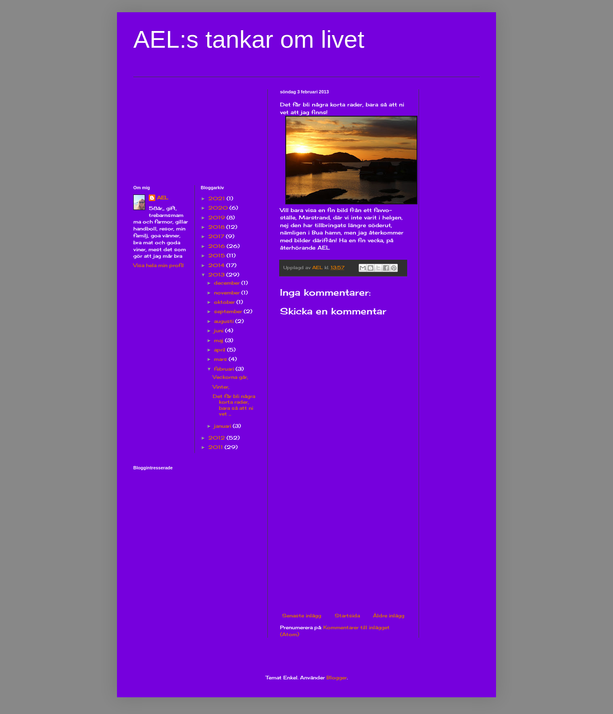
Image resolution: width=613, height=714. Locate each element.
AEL (162, 198)
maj (219, 340)
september (229, 311)
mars (221, 359)
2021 (217, 198)
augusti (224, 321)
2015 (217, 255)
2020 (218, 208)
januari (223, 426)
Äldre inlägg (388, 615)
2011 (216, 447)
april (220, 350)
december (227, 283)
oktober (225, 302)
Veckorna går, (230, 377)
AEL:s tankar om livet (248, 39)
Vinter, (221, 387)
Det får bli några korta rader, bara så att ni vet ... (234, 405)
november (227, 293)
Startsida (347, 615)
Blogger (336, 677)
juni (219, 330)
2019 (217, 217)
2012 (217, 438)
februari (225, 369)
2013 (217, 275)
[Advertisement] (343, 552)
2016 (217, 246)
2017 (217, 236)
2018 (217, 227)
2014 (217, 265)
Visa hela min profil (158, 265)
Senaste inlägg (301, 615)
